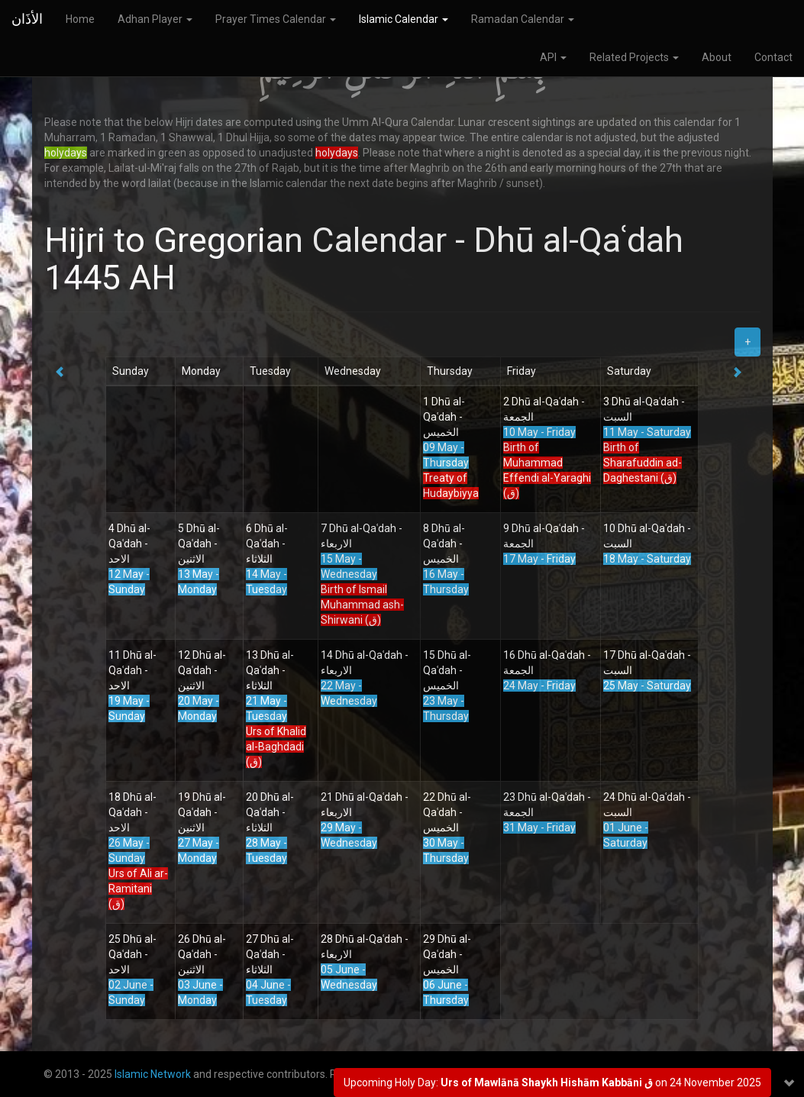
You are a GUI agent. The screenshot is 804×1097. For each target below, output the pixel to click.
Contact (773, 57)
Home (80, 19)
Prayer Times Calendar (275, 19)
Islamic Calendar (403, 19)
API (553, 57)
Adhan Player (155, 19)
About (716, 57)
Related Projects (634, 57)
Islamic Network (153, 1074)
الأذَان (27, 19)
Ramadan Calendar (522, 19)
